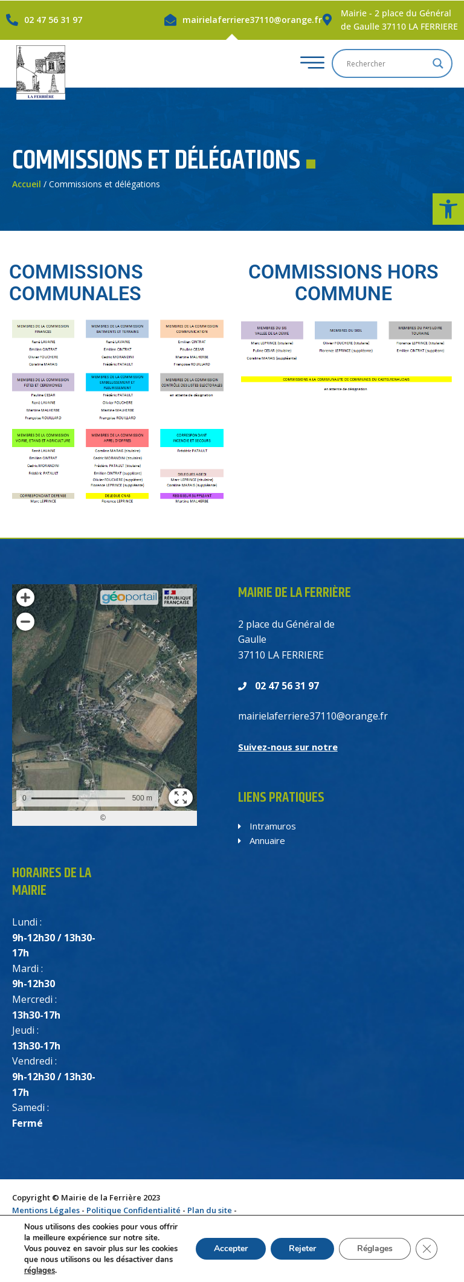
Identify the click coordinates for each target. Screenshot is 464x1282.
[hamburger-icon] (309, 64)
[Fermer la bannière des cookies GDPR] (426, 1243)
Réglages (374, 1243)
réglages (102, 1270)
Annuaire (261, 840)
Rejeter (299, 1243)
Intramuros (267, 826)
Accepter (226, 1243)
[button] (448, 209)
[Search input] (387, 63)
